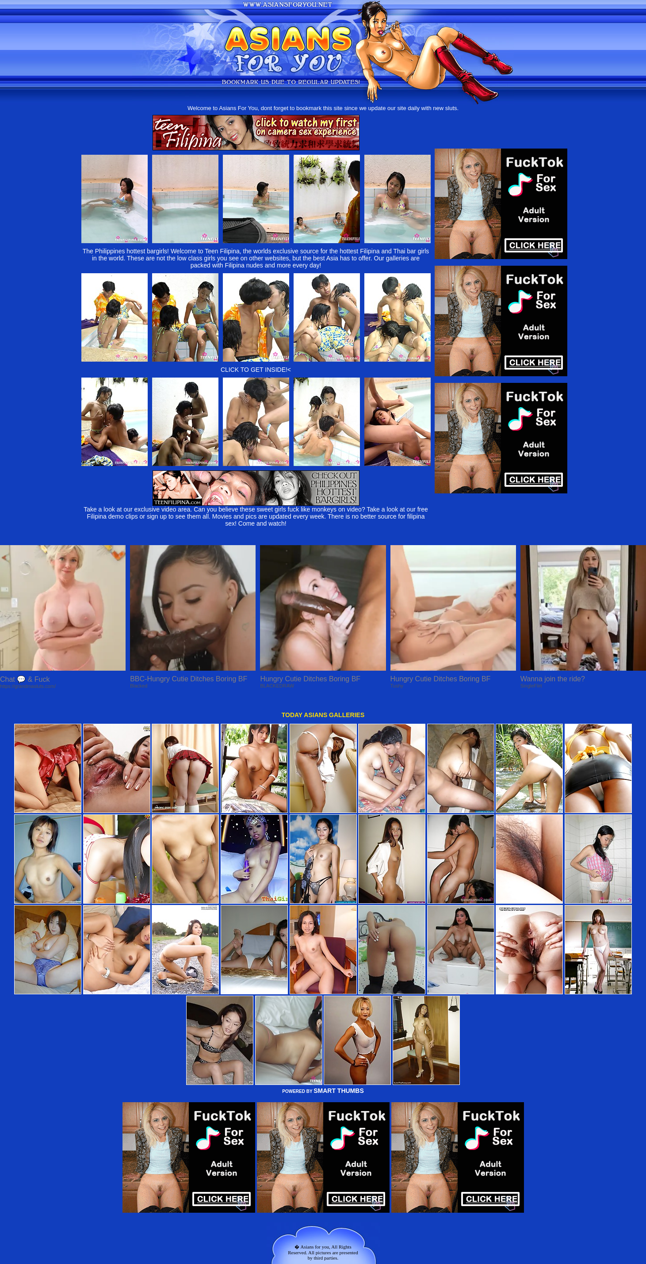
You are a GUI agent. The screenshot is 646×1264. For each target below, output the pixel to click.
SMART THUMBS (338, 1090)
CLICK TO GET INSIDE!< (256, 369)
